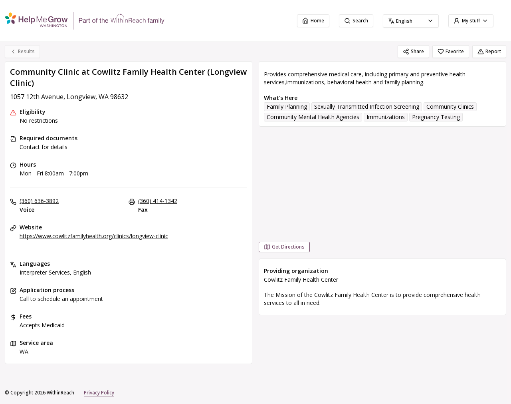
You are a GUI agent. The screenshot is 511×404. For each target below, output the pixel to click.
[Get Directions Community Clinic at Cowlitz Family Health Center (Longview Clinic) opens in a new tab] (284, 247)
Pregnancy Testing (436, 117)
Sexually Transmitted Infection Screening (366, 106)
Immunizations (385, 117)
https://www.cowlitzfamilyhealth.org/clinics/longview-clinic (94, 236)
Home (313, 20)
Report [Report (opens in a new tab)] (489, 51)
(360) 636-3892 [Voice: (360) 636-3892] (39, 201)
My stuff (471, 20)
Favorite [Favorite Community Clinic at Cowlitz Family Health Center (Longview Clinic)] (451, 51)
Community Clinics (450, 106)
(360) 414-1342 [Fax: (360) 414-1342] (157, 201)
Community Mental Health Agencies (313, 117)
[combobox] (411, 21)
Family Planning (287, 106)
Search (356, 20)
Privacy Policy (99, 392)
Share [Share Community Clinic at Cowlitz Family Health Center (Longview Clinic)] (413, 51)
